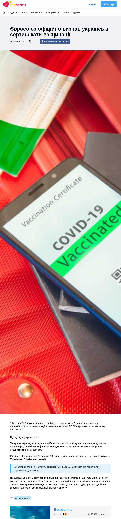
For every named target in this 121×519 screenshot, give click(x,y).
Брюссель (63, 510)
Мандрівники (52, 12)
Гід (3, 12)
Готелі (66, 12)
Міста (24, 12)
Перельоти (36, 12)
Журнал (76, 12)
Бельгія (58, 514)
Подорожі (13, 12)
